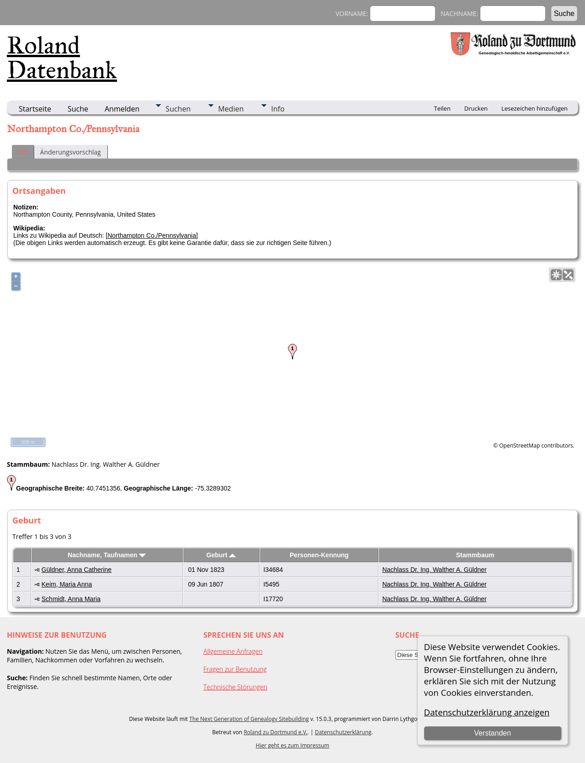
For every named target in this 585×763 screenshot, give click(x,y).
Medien (231, 109)
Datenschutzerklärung (343, 732)
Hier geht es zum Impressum (293, 745)
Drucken (476, 108)
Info (277, 109)
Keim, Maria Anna (67, 584)
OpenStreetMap (519, 445)
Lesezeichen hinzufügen (534, 108)
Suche (78, 109)
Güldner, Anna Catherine (77, 569)
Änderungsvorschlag (70, 152)
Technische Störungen (235, 687)
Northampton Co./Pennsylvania (151, 235)
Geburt (221, 555)
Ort (22, 152)
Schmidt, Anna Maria (71, 599)
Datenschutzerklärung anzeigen (487, 712)
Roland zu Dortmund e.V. (276, 732)
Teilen (442, 108)
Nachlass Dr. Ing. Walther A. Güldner (434, 569)
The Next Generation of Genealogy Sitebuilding (249, 719)
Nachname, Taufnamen (107, 555)
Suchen (178, 109)
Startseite (35, 109)
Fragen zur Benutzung (235, 669)
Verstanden (492, 733)
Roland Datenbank (62, 57)
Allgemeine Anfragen (233, 651)
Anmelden (122, 109)
